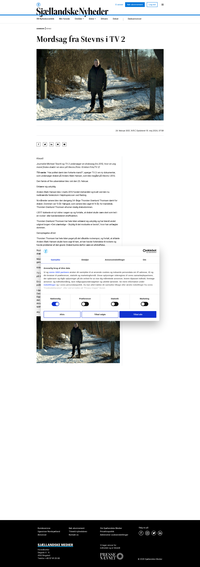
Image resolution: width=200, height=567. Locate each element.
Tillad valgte (100, 314)
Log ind (152, 4)
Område (78, 25)
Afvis (62, 314)
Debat (115, 25)
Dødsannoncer (134, 25)
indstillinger (50, 285)
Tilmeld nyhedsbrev (78, 531)
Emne (91, 25)
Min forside (64, 25)
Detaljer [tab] (85, 260)
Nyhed (53, 33)
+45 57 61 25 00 (52, 558)
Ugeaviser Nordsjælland (49, 531)
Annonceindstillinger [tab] (115, 260)
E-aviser (119, 5)
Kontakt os (74, 535)
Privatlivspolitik (107, 531)
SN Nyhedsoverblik (45, 25)
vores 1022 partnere (59, 272)
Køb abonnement (135, 4)
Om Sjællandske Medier (111, 528)
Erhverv (104, 25)
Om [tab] (144, 260)
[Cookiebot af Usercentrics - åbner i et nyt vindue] (144, 251)
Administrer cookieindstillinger (114, 535)
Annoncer (42, 535)
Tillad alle (137, 314)
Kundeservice (44, 528)
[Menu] (162, 4)
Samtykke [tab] (55, 260)
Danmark (42, 33)
